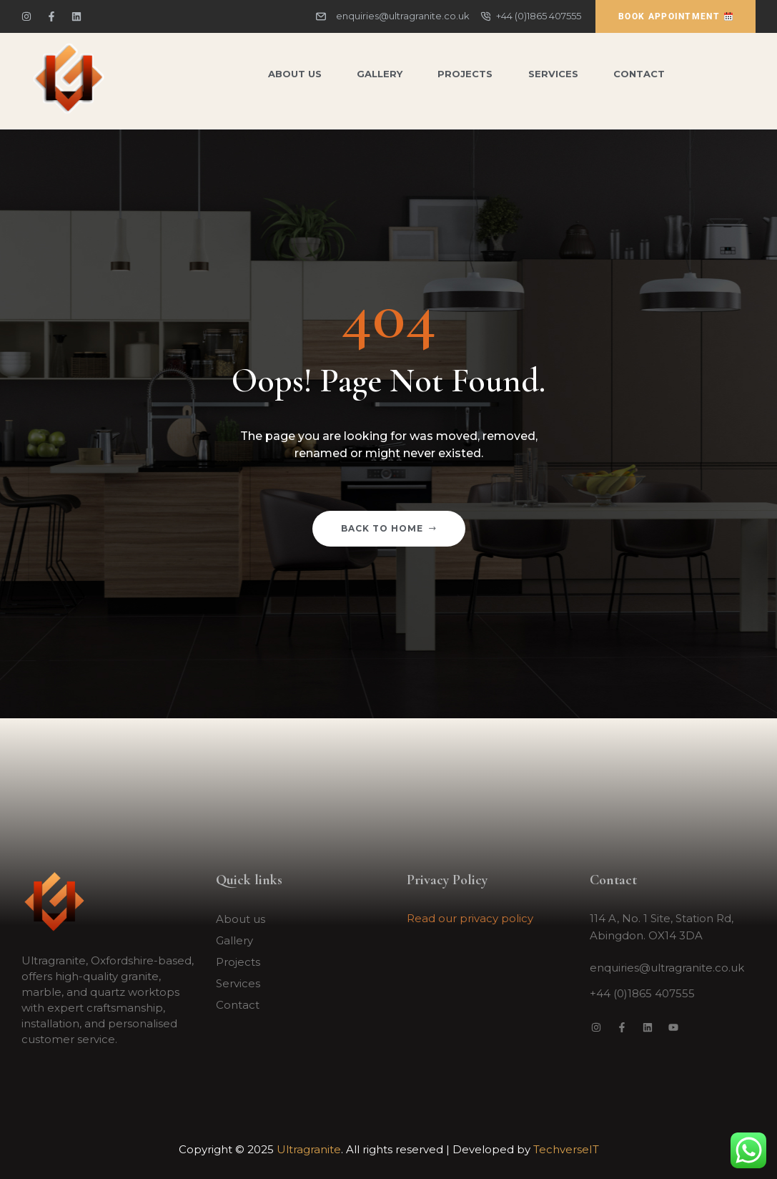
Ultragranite (309, 1149)
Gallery (234, 940)
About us (240, 919)
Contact (237, 1005)
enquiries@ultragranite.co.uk (667, 967)
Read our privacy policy (470, 918)
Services (238, 983)
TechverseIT (566, 1149)
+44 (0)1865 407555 (642, 993)
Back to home (389, 528)
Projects (238, 962)
